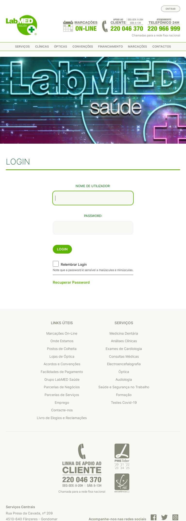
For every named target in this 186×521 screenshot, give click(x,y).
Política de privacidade (117, 501)
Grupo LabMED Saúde (61, 338)
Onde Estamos (61, 300)
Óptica (123, 330)
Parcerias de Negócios (62, 346)
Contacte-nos (62, 369)
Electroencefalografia (124, 323)
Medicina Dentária (123, 292)
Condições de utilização (161, 501)
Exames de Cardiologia (124, 307)
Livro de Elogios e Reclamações (62, 376)
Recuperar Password (71, 241)
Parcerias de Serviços (62, 353)
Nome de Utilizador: (93, 144)
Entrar (171, 8)
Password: (93, 174)
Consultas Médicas (124, 315)
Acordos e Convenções (62, 323)
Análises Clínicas (124, 300)
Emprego (62, 361)
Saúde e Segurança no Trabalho (123, 346)
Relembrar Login (74, 223)
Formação (124, 353)
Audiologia (124, 338)
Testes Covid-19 (124, 361)
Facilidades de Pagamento (62, 330)
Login (62, 208)
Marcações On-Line (61, 292)
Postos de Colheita (62, 307)
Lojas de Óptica (61, 315)
